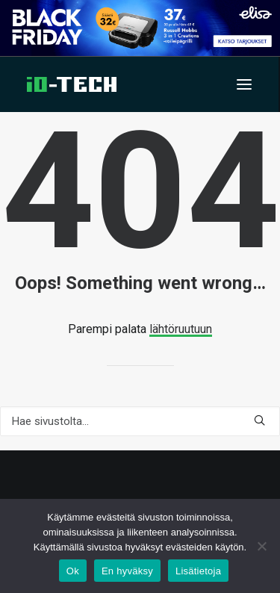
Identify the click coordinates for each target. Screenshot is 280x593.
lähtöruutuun (180, 329)
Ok (72, 571)
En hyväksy (127, 571)
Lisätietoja (198, 571)
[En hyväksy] (261, 545)
